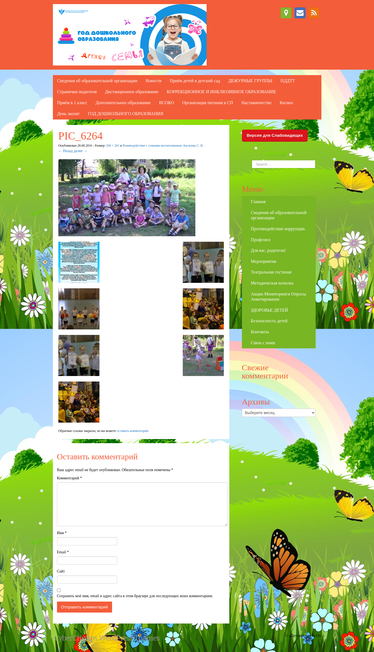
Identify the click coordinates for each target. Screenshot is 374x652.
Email (63, 552)
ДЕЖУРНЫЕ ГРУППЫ (250, 80)
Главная (258, 201)
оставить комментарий (132, 431)
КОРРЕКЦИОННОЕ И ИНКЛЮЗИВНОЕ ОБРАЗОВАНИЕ (221, 91)
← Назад (65, 151)
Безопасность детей (269, 320)
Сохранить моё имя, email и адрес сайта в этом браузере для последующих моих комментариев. (135, 596)
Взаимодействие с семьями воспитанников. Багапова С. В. (162, 145)
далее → (80, 151)
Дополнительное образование (123, 102)
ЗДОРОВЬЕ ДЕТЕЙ (269, 310)
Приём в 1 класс (72, 102)
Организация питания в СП (207, 102)
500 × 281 (112, 145)
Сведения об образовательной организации (97, 80)
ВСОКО (166, 102)
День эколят (68, 113)
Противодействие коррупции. (278, 228)
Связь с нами (263, 342)
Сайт (61, 571)
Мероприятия (263, 261)
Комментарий (69, 478)
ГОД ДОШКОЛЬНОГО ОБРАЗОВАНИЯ (125, 113)
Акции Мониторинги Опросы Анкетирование (278, 297)
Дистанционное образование (131, 91)
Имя (62, 533)
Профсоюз (260, 239)
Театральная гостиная (271, 272)
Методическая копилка (272, 283)
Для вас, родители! (268, 250)
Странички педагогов (77, 91)
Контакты (260, 331)
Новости (153, 80)
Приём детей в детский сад (195, 80)
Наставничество (256, 102)
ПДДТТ (288, 80)
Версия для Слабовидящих (275, 135)
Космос (287, 102)
